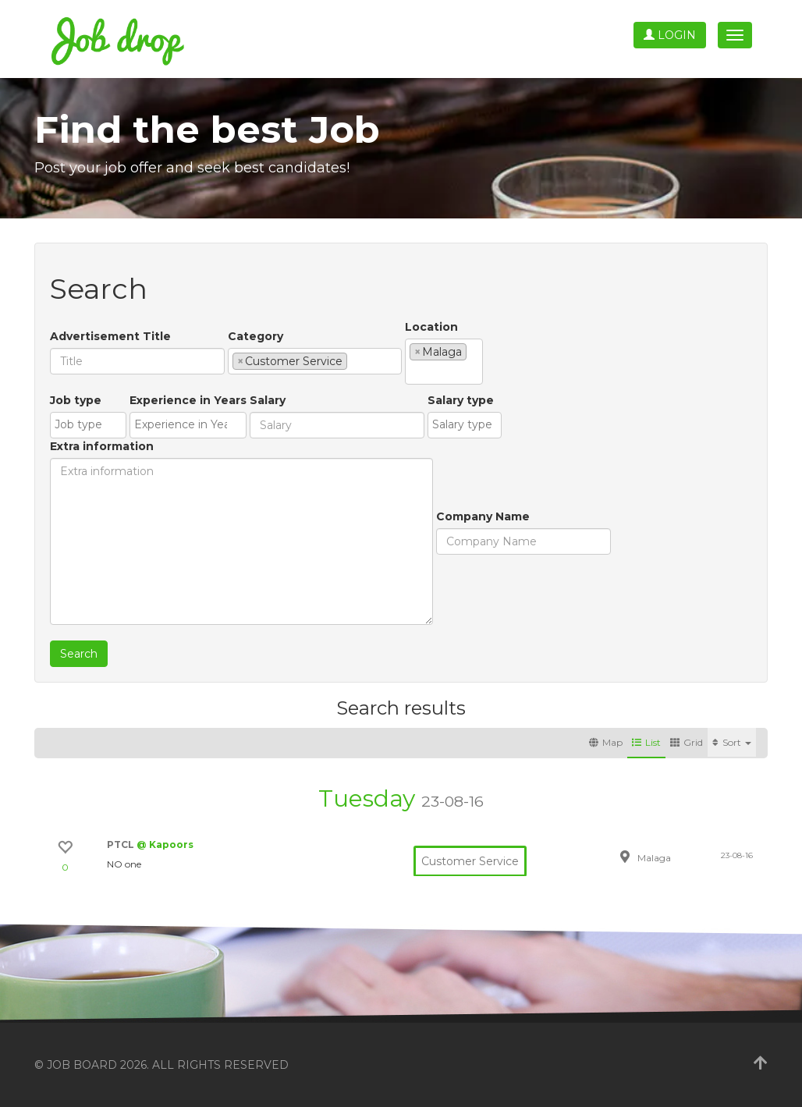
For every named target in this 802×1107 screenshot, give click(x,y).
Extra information (102, 446)
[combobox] (315, 361)
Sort (731, 742)
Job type (75, 400)
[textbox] (355, 360)
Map (606, 742)
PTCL (122, 844)
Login (670, 35)
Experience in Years (188, 400)
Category (255, 336)
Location (431, 327)
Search (79, 654)
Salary (268, 400)
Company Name (483, 516)
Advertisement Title (110, 336)
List (646, 742)
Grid (686, 742)
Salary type (461, 400)
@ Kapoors (165, 844)
